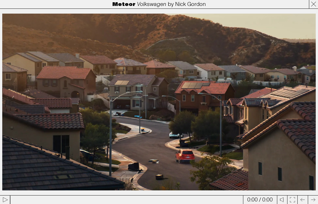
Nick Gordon (190, 4)
